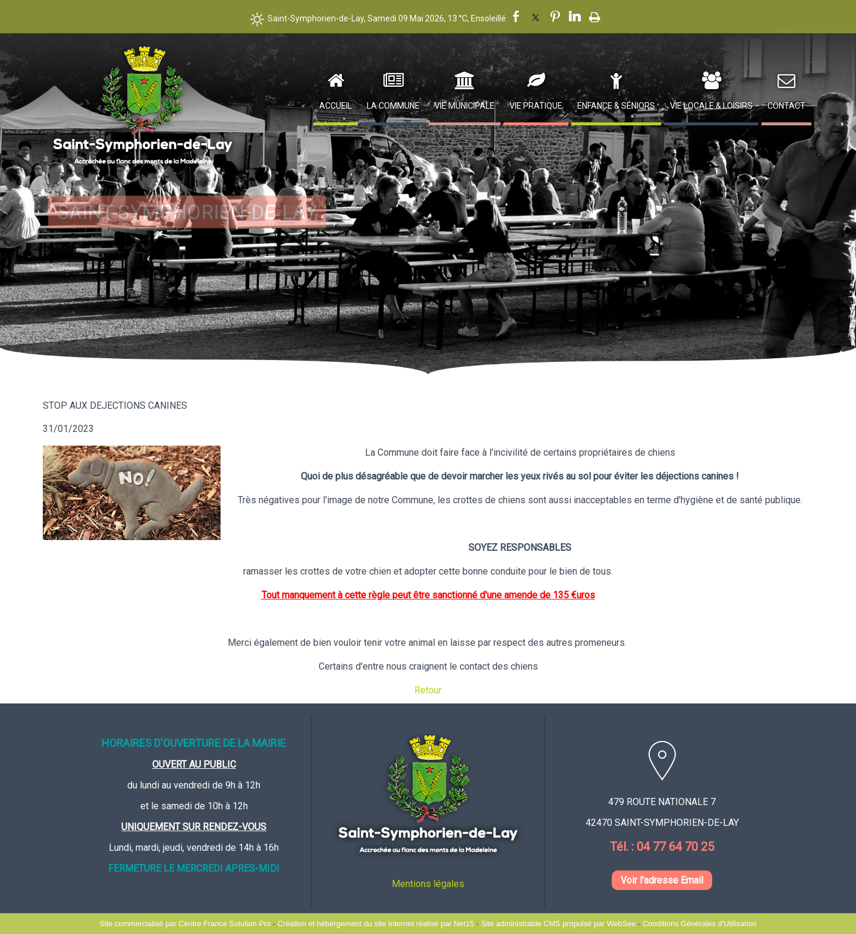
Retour (428, 690)
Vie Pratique (535, 106)
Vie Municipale (465, 106)
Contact (786, 106)
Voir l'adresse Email (662, 880)
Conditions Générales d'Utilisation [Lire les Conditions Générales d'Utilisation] (700, 923)
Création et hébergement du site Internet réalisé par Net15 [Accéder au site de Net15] (376, 923)
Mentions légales (428, 883)
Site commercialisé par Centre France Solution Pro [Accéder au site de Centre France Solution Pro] (184, 923)
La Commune (393, 106)
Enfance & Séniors (616, 106)
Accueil (335, 106)
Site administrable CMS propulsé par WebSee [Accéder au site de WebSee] (558, 923)
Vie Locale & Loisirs (711, 106)
